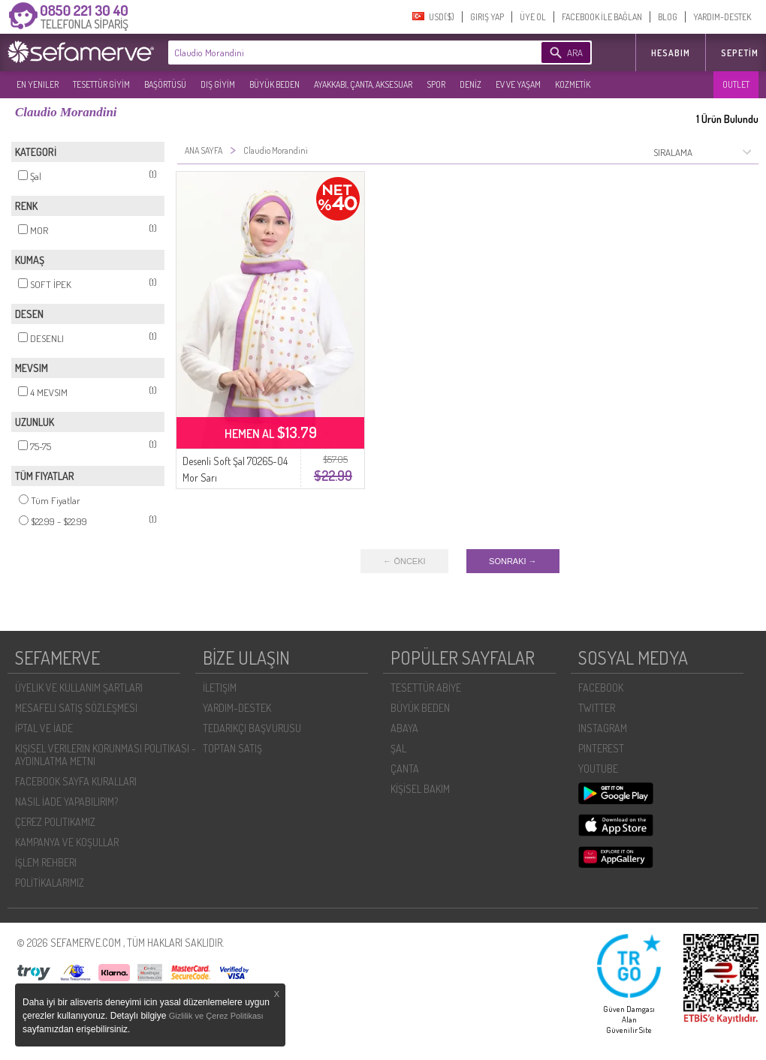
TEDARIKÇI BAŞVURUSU (252, 728)
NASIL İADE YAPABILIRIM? (66, 801)
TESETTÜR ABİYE (426, 687)
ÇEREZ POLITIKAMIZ (55, 821)
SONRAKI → (513, 561)
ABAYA (404, 728)
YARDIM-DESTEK (722, 17)
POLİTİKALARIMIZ (49, 882)
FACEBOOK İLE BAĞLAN (602, 17)
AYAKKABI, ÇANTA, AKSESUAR (363, 84)
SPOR (436, 84)
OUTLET (735, 84)
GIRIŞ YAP (487, 17)
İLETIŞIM (220, 687)
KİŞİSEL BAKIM (420, 788)
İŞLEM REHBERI (46, 862)
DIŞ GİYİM (218, 84)
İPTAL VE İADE (44, 728)
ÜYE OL (533, 17)
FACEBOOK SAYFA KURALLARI (76, 781)
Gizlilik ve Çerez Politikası (216, 1015)
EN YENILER (38, 84)
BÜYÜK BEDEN (274, 84)
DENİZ (470, 84)
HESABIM (670, 53)
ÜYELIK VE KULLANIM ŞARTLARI (79, 687)
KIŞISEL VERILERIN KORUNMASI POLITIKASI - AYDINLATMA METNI (105, 754)
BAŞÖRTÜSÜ (165, 84)
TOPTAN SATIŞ (232, 748)
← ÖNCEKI (404, 561)
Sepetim (739, 53)
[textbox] (332, 53)
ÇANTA (405, 768)
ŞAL (398, 748)
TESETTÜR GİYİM (101, 84)
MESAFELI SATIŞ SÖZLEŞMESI (76, 707)
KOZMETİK (572, 84)
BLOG (667, 17)
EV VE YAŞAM (518, 84)
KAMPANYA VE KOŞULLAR (67, 842)
